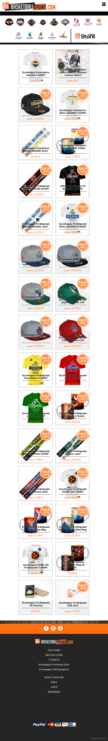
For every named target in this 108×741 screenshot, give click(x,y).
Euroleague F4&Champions (54, 669)
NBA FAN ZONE (54, 655)
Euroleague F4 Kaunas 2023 (54, 664)
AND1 (54, 682)
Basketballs (54, 691)
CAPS (54, 687)
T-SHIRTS (53, 659)
